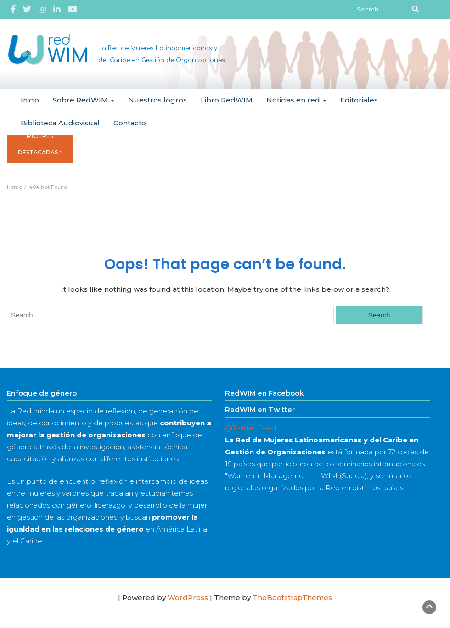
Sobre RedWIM (83, 100)
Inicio (30, 100)
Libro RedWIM (227, 100)
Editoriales (359, 100)
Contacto (129, 123)
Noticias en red (296, 100)
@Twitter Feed (250, 428)
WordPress (188, 597)
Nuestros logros (157, 100)
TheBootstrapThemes (292, 597)
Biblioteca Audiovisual (60, 123)
